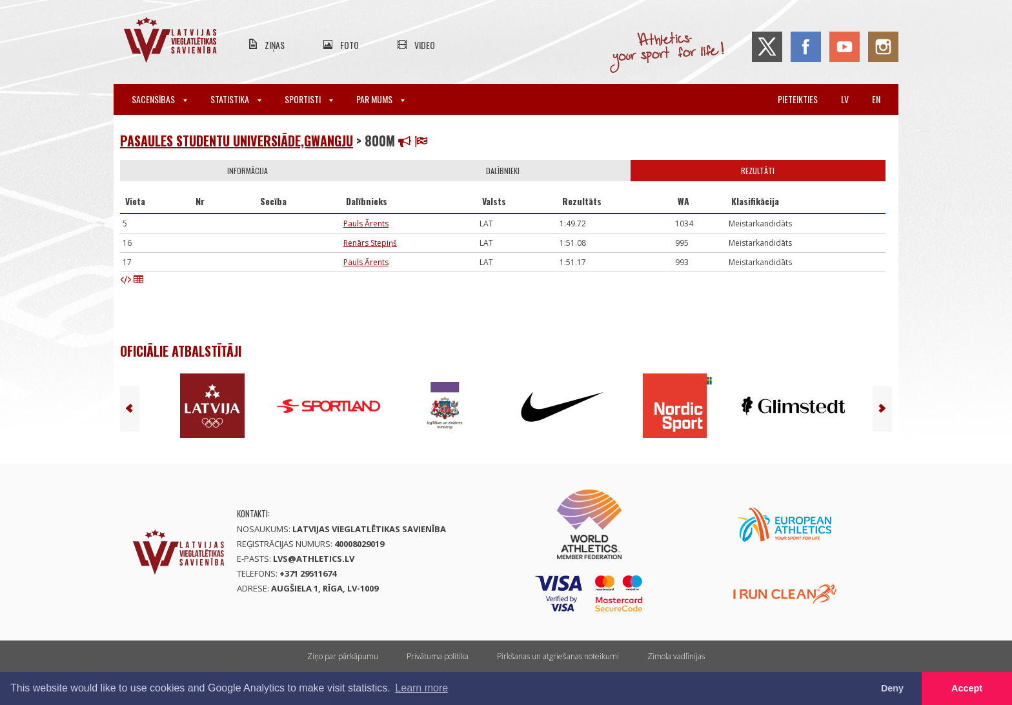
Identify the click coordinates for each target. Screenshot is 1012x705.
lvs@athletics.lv (313, 558)
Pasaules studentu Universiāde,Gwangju (236, 140)
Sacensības (159, 99)
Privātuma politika (438, 656)
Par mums (380, 99)
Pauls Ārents (366, 223)
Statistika (235, 99)
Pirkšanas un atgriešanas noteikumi (558, 656)
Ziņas (275, 45)
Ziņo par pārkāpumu (342, 656)
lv (845, 99)
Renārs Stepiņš (370, 242)
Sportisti (309, 99)
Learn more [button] (421, 687)
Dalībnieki (503, 170)
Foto (349, 45)
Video (424, 45)
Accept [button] (966, 688)
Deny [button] (892, 688)
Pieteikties (798, 99)
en (876, 99)
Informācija (247, 170)
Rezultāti (757, 170)
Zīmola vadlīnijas (676, 656)
